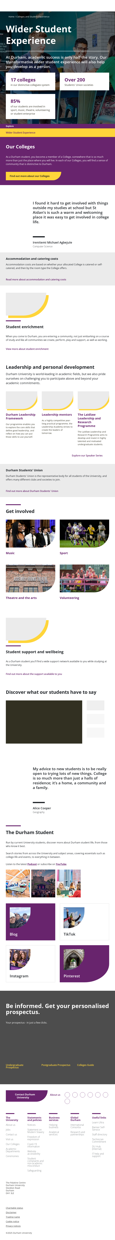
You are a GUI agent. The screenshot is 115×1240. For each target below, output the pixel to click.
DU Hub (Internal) (96, 1148)
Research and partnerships (78, 1133)
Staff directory (99, 1134)
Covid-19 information (33, 1145)
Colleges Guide (87, 1065)
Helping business (53, 1126)
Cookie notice (12, 1221)
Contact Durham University (25, 1096)
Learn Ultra (98, 1122)
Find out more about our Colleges (32, 176)
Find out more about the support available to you (36, 674)
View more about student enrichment (29, 349)
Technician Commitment (99, 1140)
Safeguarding (34, 1170)
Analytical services (54, 1133)
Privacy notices (13, 1226)
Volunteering (69, 598)
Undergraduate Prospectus (14, 1066)
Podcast (32, 864)
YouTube (61, 864)
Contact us (11, 1134)
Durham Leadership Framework (20, 416)
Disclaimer (11, 1212)
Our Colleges (12, 1144)
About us (55, 1096)
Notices (31, 1124)
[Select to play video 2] (95, 719)
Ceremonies (12, 1156)
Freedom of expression (33, 1138)
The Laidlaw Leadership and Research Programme (89, 420)
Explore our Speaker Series (89, 455)
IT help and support (98, 1155)
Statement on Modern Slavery (35, 1131)
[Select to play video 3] (95, 733)
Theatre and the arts (21, 598)
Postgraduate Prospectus (55, 1066)
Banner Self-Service (98, 1128)
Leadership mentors (57, 414)
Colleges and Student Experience (32, 16)
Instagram (21, 976)
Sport (64, 553)
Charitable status (14, 1207)
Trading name (13, 1216)
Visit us (9, 1139)
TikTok (72, 934)
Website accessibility (33, 1152)
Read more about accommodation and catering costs (38, 279)
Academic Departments (13, 1150)
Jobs (8, 1129)
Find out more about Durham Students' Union (34, 491)
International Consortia (77, 1126)
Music (10, 553)
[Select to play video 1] (95, 705)
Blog (16, 934)
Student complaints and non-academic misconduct (35, 1162)
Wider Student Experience (20, 132)
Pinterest (74, 976)
